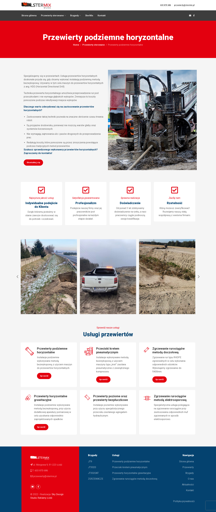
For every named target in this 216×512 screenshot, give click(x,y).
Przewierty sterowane (93, 45)
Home (76, 45)
